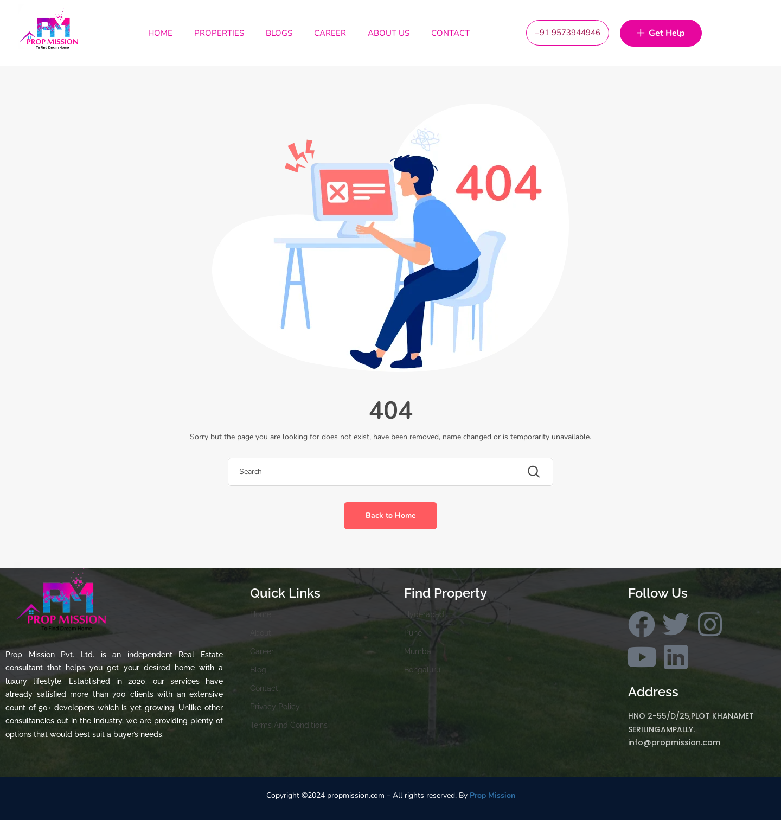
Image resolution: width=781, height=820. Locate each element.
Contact (450, 33)
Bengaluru (422, 669)
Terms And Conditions (289, 725)
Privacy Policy (275, 706)
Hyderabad (424, 614)
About (260, 633)
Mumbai (418, 651)
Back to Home (391, 515)
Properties (219, 33)
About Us (388, 33)
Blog (258, 669)
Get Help (661, 34)
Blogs (279, 33)
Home (160, 33)
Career (330, 33)
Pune (413, 633)
